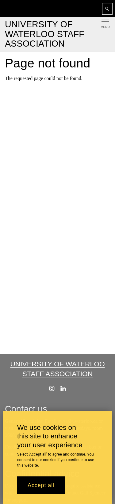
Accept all (41, 487)
